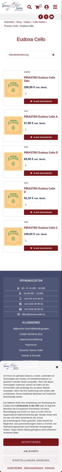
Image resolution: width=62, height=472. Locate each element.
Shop (19, 22)
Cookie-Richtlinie (14, 468)
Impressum (50, 468)
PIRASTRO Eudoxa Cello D (41, 152)
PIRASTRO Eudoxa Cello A (41, 116)
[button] (57, 367)
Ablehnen (31, 451)
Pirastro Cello (11, 26)
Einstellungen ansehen (31, 460)
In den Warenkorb (42, 101)
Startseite (9, 22)
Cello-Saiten (39, 22)
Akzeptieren (31, 442)
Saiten (27, 22)
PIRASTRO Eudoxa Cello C (41, 227)
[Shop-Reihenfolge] (31, 54)
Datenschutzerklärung (33, 468)
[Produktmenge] (32, 93)
